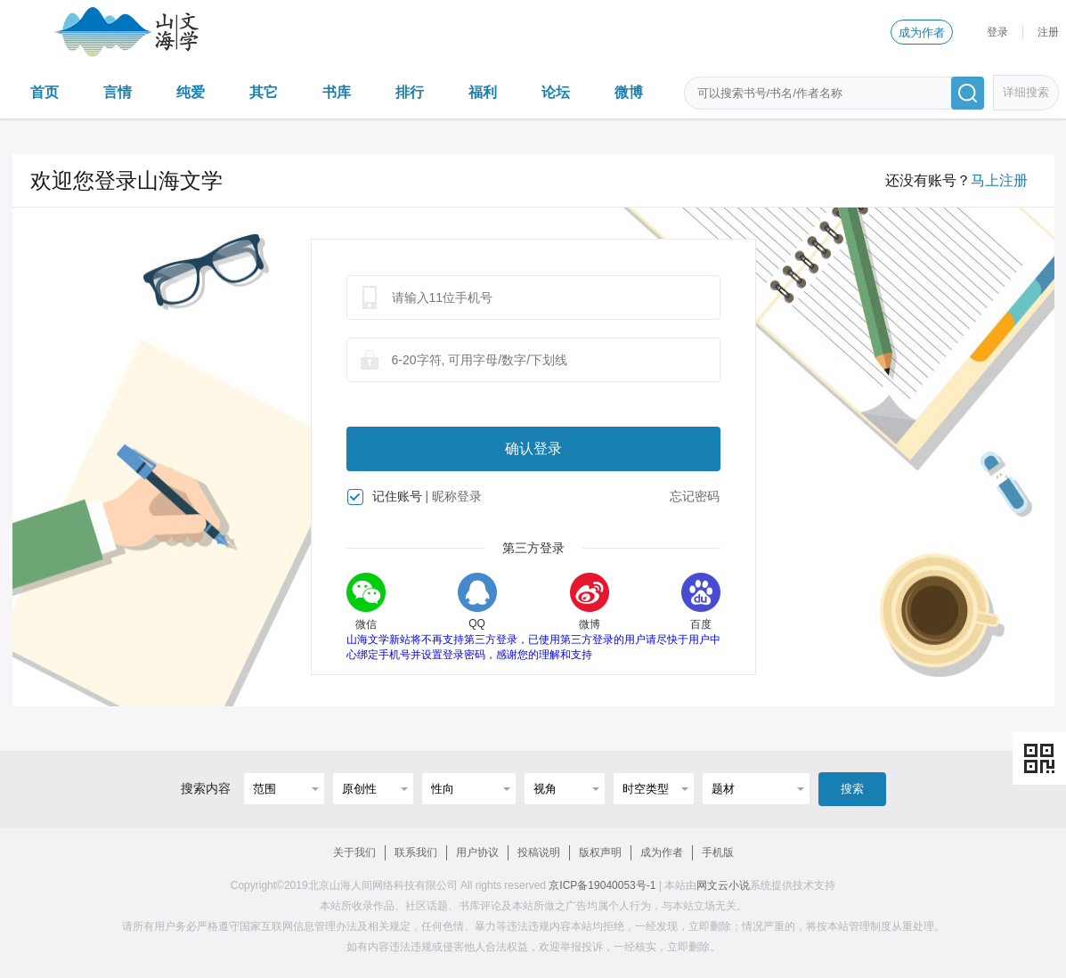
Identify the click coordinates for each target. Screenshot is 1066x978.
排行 (409, 92)
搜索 (852, 788)
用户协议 (477, 852)
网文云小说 (723, 885)
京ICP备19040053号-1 (602, 885)
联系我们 (416, 852)
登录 (997, 32)
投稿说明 (538, 852)
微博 (628, 92)
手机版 (718, 852)
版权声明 (600, 852)
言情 (117, 92)
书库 (336, 92)
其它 (263, 92)
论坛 (555, 92)
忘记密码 (695, 496)
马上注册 (999, 180)
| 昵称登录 (453, 496)
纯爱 (190, 92)
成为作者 (922, 32)
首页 (44, 92)
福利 (482, 92)
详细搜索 (1026, 92)
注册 (1048, 32)
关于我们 (354, 852)
